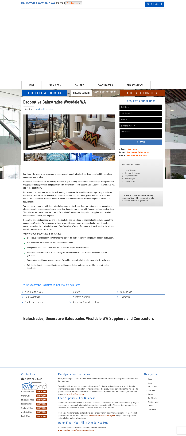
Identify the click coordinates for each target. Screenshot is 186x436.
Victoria (76, 292)
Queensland (126, 292)
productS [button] (54, 85)
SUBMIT (141, 142)
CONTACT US (41, 392)
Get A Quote (152, 398)
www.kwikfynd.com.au (75, 394)
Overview (28, 109)
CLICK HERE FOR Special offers (142, 93)
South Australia (32, 297)
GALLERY (79, 85)
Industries (151, 390)
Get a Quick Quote (81, 93)
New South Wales (34, 292)
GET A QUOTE (154, 4)
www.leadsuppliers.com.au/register (101, 415)
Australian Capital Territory (86, 302)
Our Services (152, 387)
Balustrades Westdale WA (43, 3)
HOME (31, 85)
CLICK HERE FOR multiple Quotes (44, 93)
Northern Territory (34, 302)
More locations (73, 3)
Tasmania (125, 297)
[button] (30, 159)
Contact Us (152, 409)
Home (150, 379)
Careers (150, 406)
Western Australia (81, 297)
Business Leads (135, 85)
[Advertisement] (93, 27)
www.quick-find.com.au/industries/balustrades (76, 430)
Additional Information (44, 109)
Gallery (150, 394)
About (150, 383)
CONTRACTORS (105, 85)
